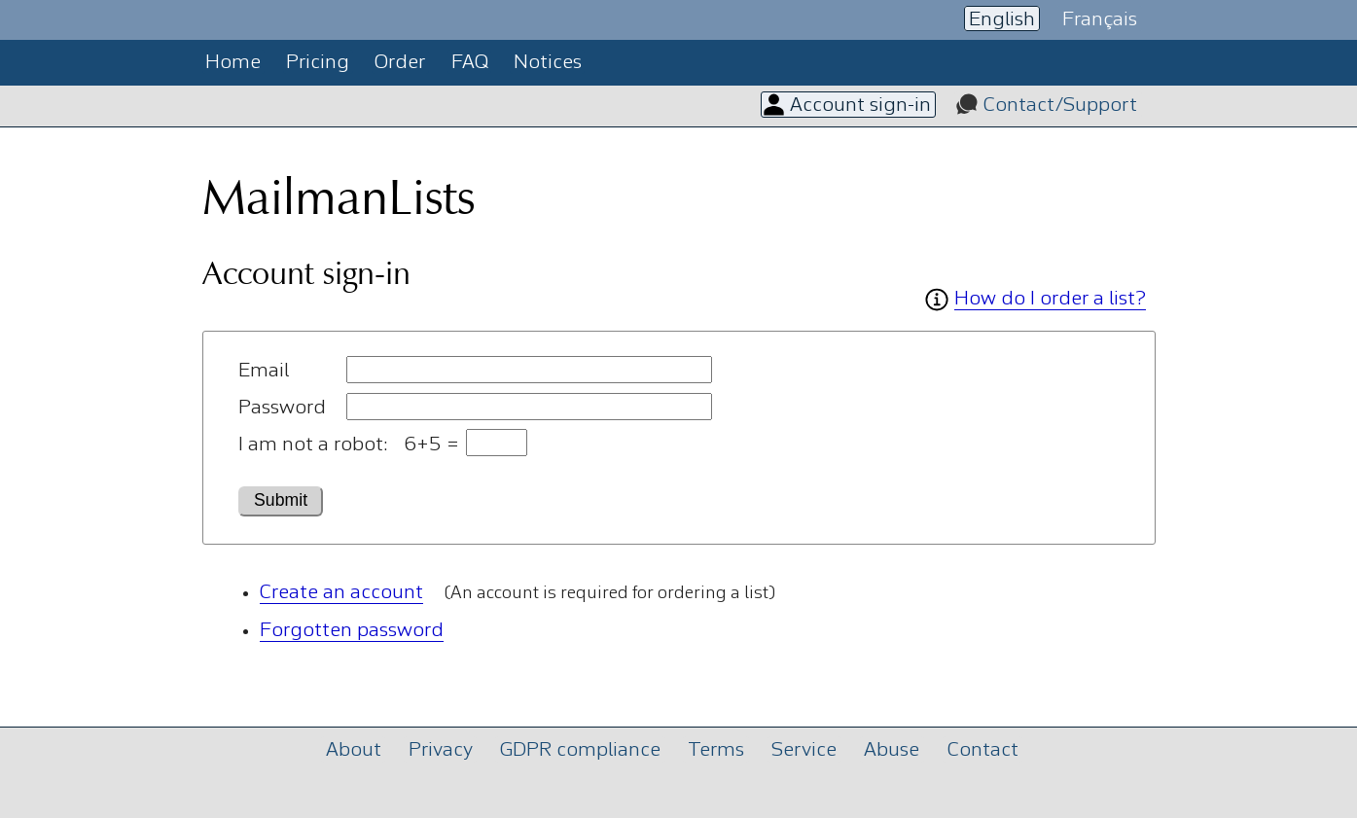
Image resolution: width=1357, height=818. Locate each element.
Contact (982, 750)
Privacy (441, 750)
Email (263, 371)
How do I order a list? (1050, 299)
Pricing (317, 63)
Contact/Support (1060, 105)
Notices (548, 63)
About (353, 750)
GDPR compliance (580, 750)
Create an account (341, 593)
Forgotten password (352, 631)
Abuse (891, 750)
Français (1099, 19)
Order (400, 63)
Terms (716, 750)
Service (804, 750)
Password (282, 408)
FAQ (469, 63)
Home (233, 63)
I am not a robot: (313, 445)
